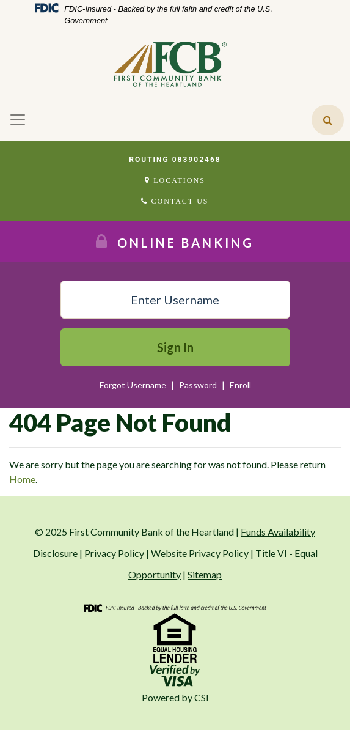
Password (199, 385)
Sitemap (205, 574)
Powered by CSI (175, 697)
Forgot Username (133, 385)
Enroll (240, 385)
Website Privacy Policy (200, 553)
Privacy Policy (114, 553)
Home (22, 479)
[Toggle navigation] (17, 119)
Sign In (175, 347)
